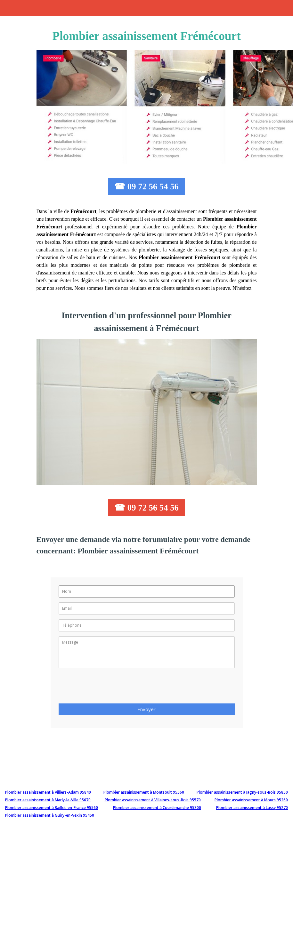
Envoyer (146, 709)
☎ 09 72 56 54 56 (146, 186)
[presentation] (107, 687)
